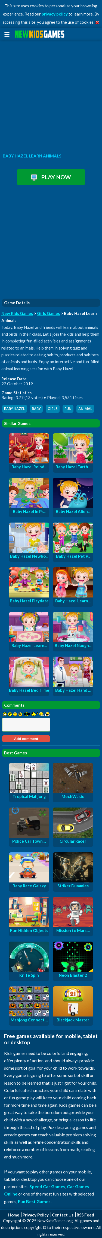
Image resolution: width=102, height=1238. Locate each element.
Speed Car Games (47, 1186)
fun (68, 409)
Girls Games (48, 313)
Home (13, 1214)
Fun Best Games (34, 1201)
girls (53, 409)
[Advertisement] (51, 96)
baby (36, 409)
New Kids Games (17, 313)
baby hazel (14, 409)
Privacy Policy (36, 1214)
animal (85, 409)
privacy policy (55, 13)
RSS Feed (85, 1214)
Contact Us (62, 1214)
